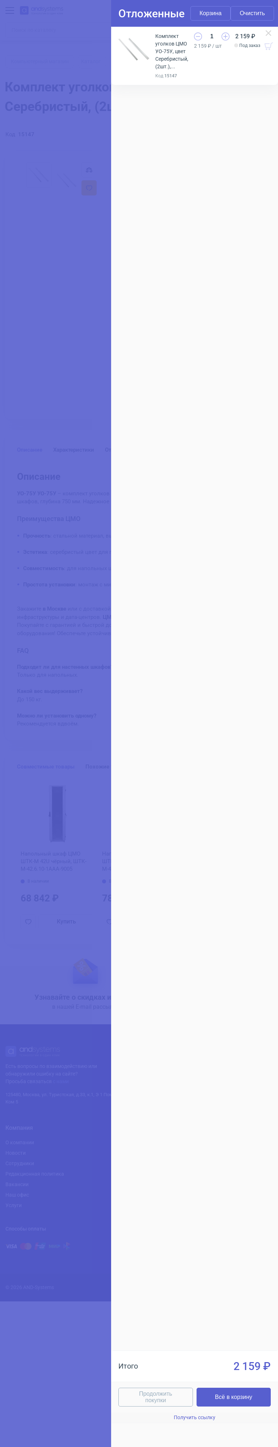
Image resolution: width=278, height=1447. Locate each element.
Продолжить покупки (155, 1397)
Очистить (252, 13)
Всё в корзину (233, 1397)
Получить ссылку (194, 1417)
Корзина (210, 13)
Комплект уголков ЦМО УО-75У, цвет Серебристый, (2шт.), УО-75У (171, 51)
